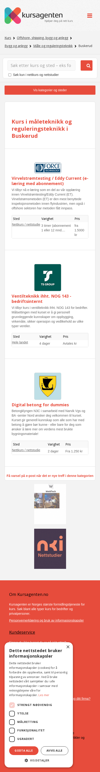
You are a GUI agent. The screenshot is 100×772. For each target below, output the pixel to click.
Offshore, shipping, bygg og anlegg (42, 38)
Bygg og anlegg (16, 46)
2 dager (53, 451)
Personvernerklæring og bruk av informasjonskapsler (46, 620)
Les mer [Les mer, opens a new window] (43, 695)
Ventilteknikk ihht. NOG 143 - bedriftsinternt (41, 298)
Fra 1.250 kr (73, 451)
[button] (38, 760)
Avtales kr (70, 343)
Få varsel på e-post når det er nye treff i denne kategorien (50, 476)
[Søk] (41, 65)
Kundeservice (22, 632)
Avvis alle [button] (54, 751)
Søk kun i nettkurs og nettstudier (36, 75)
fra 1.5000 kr (79, 230)
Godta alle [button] (24, 751)
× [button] (67, 647)
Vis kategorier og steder (50, 90)
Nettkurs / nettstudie (26, 224)
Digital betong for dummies (40, 404)
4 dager (44, 343)
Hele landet (20, 342)
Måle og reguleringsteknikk (53, 46)
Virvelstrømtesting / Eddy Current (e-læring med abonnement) (50, 180)
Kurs (8, 38)
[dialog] (39, 704)
